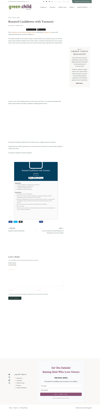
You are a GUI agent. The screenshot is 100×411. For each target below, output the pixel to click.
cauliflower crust (47, 32)
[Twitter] (44, 1)
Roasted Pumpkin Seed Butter (21, 229)
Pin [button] (36, 177)
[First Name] (61, 386)
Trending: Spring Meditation (82, 1)
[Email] (50, 290)
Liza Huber (12, 25)
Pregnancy (19, 378)
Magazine (68, 1)
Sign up (27, 1)
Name (11, 290)
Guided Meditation (22, 387)
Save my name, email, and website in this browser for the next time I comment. (29, 294)
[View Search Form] (91, 7)
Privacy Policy (23, 408)
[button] (33, 173)
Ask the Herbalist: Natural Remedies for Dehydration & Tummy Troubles (50, 230)
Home (55, 1)
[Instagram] (46, 1)
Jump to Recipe (31, 29)
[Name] (21, 290)
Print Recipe (41, 29)
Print (31, 177)
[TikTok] (52, 1)
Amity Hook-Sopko (37, 179)
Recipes (14, 17)
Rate (41, 177)
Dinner (18, 17)
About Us (59, 1)
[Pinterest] (49, 1)
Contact (63, 1)
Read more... (79, 83)
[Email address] (61, 390)
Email (39, 290)
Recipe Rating (12, 263)
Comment (12, 269)
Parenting (19, 380)
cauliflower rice (15, 32)
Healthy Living (20, 383)
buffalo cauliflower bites (27, 32)
